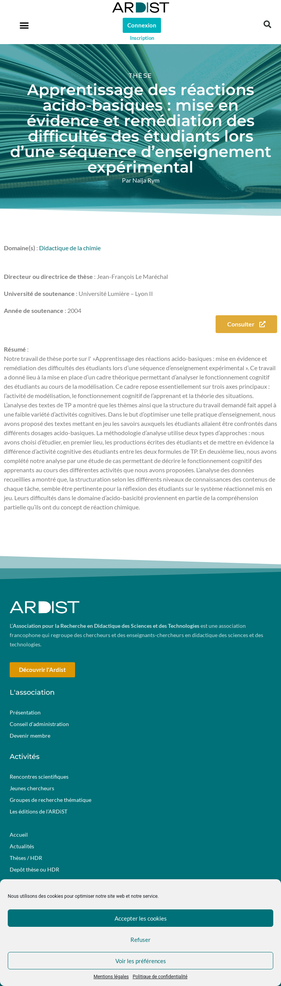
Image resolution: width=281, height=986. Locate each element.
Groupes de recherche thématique (50, 799)
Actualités (22, 846)
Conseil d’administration (39, 724)
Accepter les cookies (141, 918)
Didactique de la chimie (70, 247)
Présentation (25, 712)
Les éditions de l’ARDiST (38, 811)
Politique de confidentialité (160, 976)
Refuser (140, 939)
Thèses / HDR (26, 857)
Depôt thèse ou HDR (34, 869)
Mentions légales (111, 976)
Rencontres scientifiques (39, 776)
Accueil (19, 834)
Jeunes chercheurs (32, 788)
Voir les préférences (140, 960)
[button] (24, 25)
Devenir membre (30, 735)
